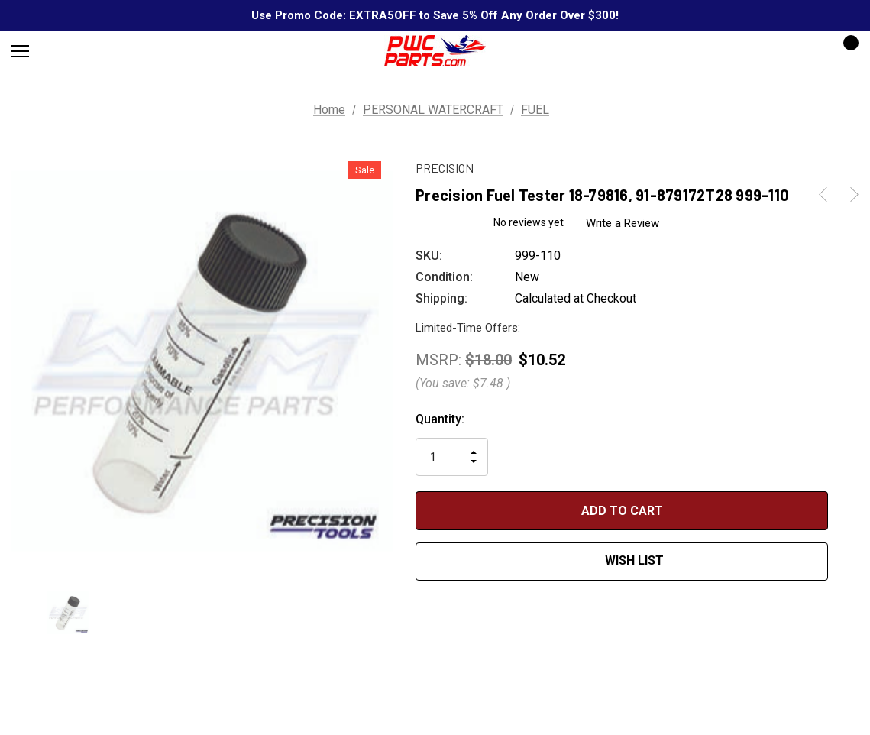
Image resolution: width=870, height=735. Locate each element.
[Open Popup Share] (851, 537)
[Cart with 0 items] (846, 50)
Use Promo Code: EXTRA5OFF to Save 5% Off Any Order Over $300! (435, 15)
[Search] (61, 50)
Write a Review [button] (622, 223)
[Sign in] (802, 51)
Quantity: (440, 419)
